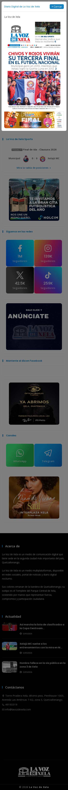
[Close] (57, 6)
